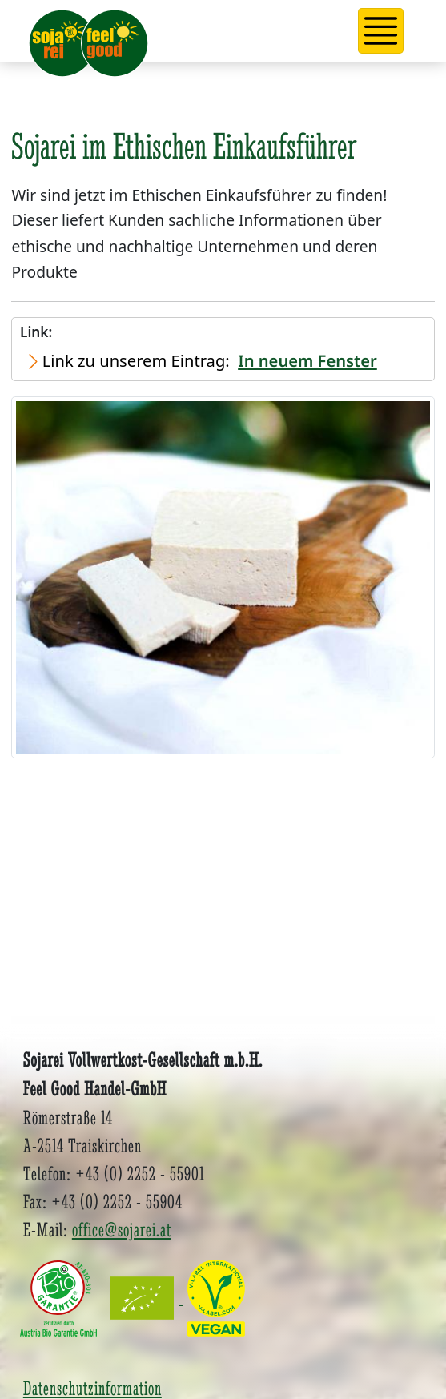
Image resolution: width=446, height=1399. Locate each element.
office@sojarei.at (121, 1229)
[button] (381, 31)
